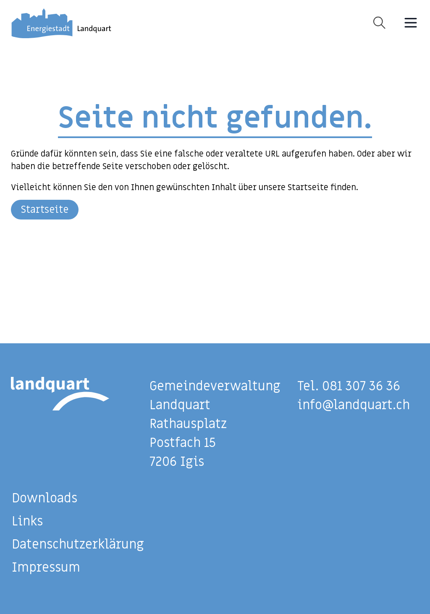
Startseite (44, 209)
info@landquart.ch (353, 405)
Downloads (44, 498)
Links (27, 521)
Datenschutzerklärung (78, 544)
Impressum (46, 567)
